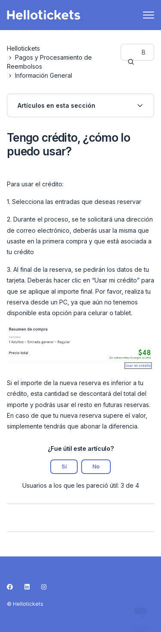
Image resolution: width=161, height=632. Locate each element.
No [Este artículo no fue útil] (96, 466)
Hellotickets (23, 48)
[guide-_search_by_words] (137, 52)
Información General (43, 75)
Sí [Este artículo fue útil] (64, 466)
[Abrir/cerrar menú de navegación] (149, 15)
